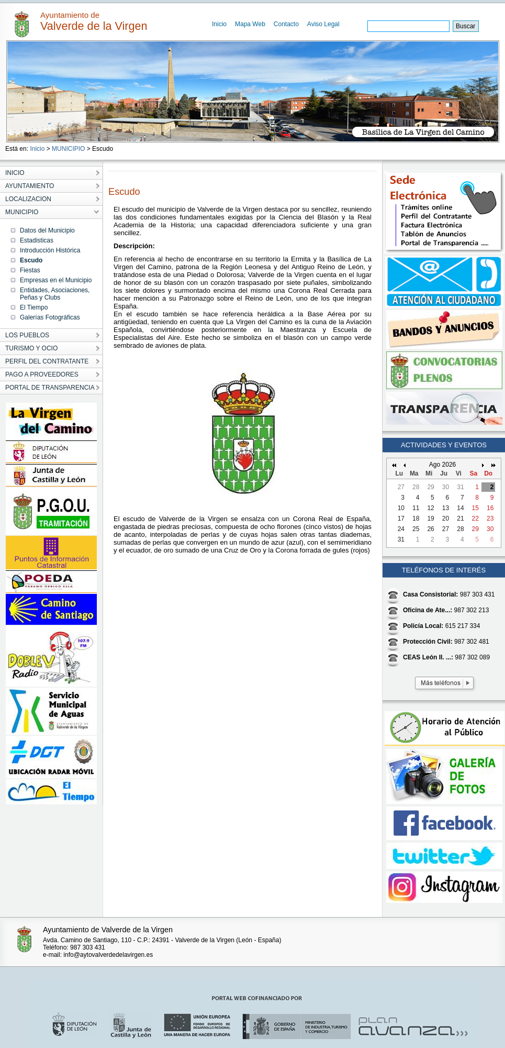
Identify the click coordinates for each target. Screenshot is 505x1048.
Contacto (286, 24)
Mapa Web (250, 24)
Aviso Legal (323, 24)
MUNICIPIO (68, 148)
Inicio (219, 24)
